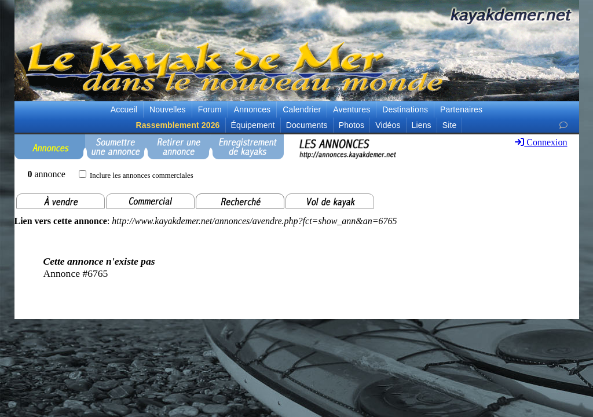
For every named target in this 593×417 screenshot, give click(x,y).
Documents (307, 125)
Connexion (541, 142)
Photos (351, 125)
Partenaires (461, 109)
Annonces (252, 109)
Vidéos (387, 125)
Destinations (405, 109)
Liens (421, 125)
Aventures (351, 109)
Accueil (124, 109)
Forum (210, 109)
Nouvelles (167, 109)
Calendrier (302, 109)
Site (449, 125)
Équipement (253, 125)
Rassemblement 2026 (178, 125)
